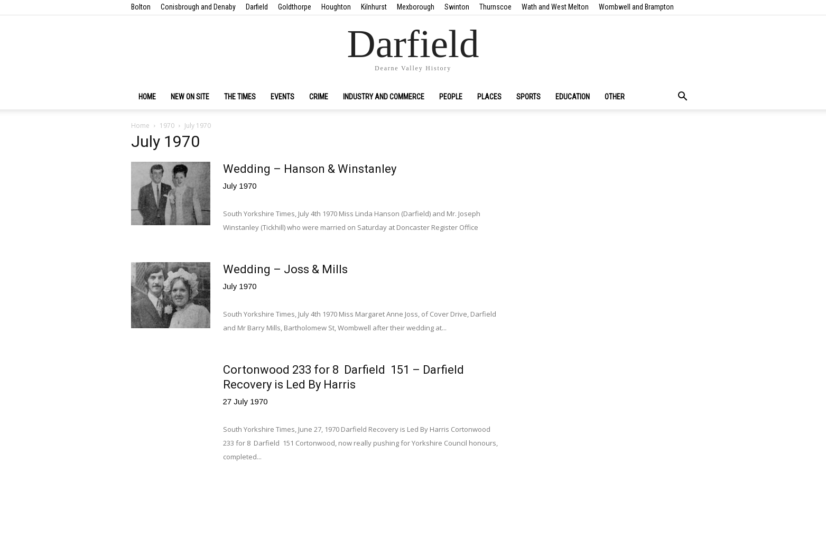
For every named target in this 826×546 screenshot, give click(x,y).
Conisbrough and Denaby (198, 7)
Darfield (257, 7)
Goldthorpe (294, 7)
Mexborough (415, 7)
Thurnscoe (495, 7)
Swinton (456, 7)
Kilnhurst (374, 7)
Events (282, 96)
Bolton (141, 7)
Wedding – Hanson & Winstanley (309, 168)
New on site (190, 96)
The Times (240, 96)
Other (615, 96)
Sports (528, 96)
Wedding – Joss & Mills (285, 269)
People (450, 96)
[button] (682, 97)
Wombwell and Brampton (636, 7)
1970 (167, 125)
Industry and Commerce (383, 96)
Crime (318, 96)
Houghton (336, 7)
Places (489, 96)
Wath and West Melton (555, 7)
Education (572, 96)
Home (147, 96)
